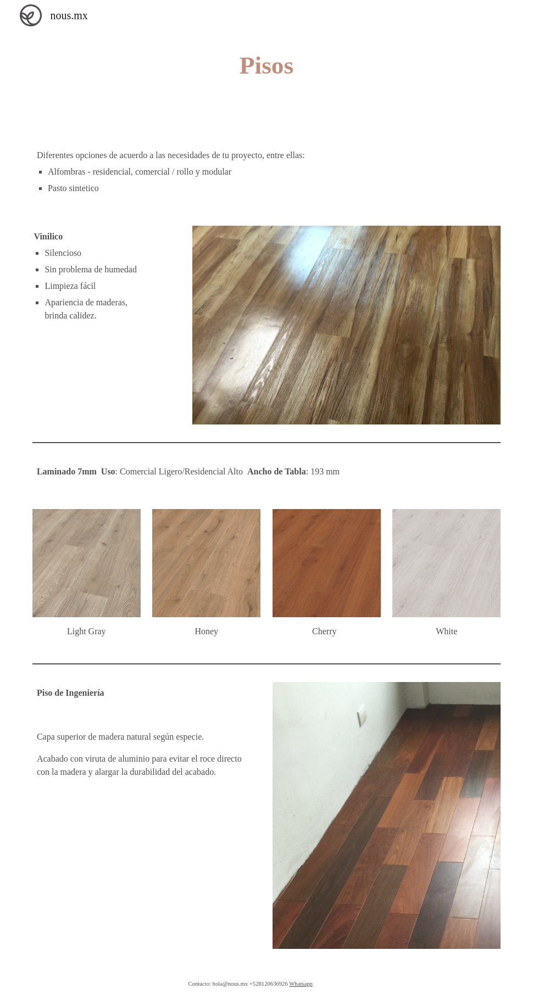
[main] (267, 65)
